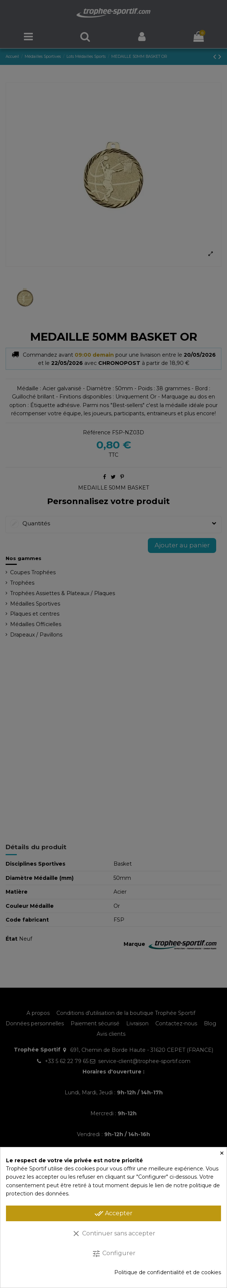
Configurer (114, 1253)
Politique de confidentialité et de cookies (167, 1272)
